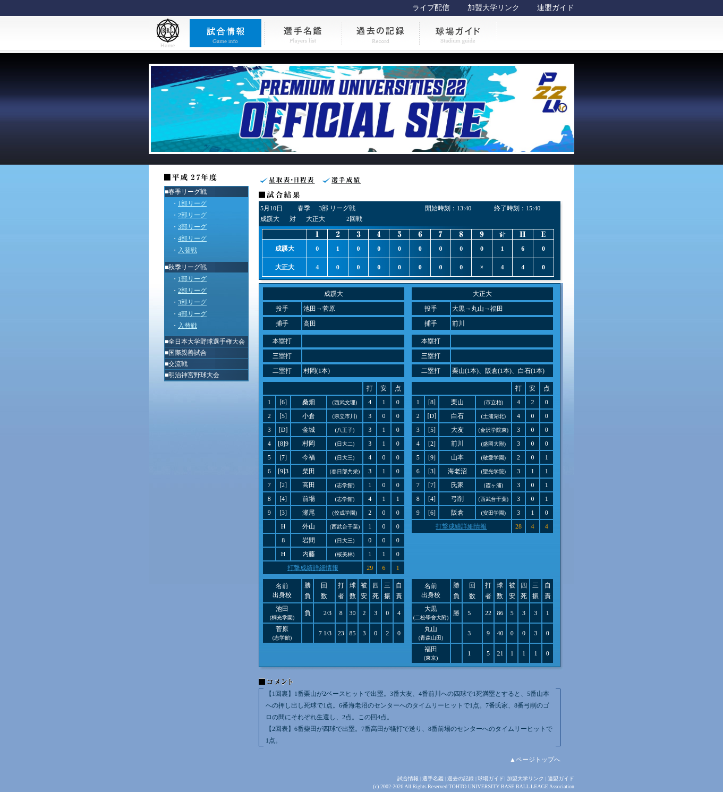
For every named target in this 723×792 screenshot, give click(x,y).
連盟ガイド (555, 8)
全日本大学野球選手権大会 (206, 341)
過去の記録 (460, 778)
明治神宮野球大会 (193, 375)
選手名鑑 (433, 778)
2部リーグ (192, 215)
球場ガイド (491, 778)
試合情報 (408, 778)
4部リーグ (192, 238)
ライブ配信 (430, 8)
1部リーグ (192, 203)
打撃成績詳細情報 (312, 568)
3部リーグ (192, 227)
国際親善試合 (187, 352)
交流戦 (178, 364)
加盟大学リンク (493, 8)
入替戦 (187, 250)
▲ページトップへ (534, 759)
